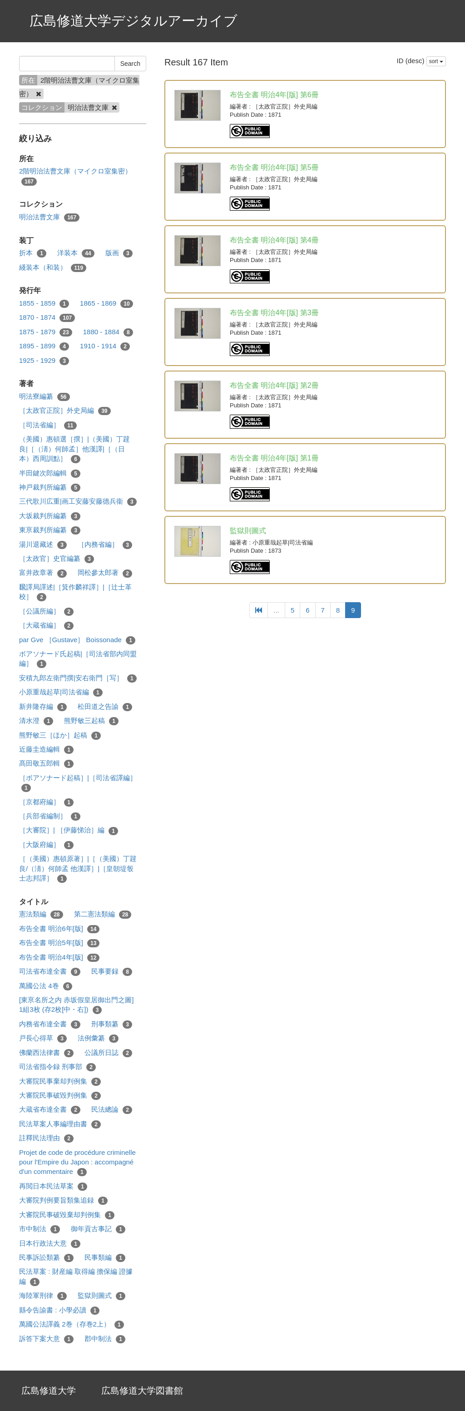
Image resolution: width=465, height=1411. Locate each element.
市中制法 (39, 1229)
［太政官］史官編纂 (56, 558)
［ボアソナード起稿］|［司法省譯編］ (78, 783)
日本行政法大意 (49, 1243)
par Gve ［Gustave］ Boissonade (77, 640)
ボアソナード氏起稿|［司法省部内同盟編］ (78, 659)
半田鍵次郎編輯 (49, 473)
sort (436, 61)
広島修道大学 (48, 1391)
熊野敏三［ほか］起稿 (60, 735)
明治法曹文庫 (49, 217)
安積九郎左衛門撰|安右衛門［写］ (78, 678)
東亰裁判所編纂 (49, 530)
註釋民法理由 (46, 1138)
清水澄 (36, 721)
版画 (119, 253)
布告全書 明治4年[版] (59, 957)
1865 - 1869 (106, 303)
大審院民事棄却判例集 (60, 1081)
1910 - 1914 (105, 346)
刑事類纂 (111, 1024)
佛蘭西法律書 (46, 1053)
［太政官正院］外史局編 (65, 410)
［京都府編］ (46, 802)
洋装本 (75, 253)
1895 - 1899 (44, 346)
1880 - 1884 (108, 332)
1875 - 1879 (45, 332)
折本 (32, 253)
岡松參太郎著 (105, 573)
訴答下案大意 (46, 1339)
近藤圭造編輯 (46, 749)
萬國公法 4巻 (45, 986)
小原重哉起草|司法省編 (61, 692)
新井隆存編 (43, 707)
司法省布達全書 (49, 971)
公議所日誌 (108, 1053)
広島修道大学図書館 (142, 1391)
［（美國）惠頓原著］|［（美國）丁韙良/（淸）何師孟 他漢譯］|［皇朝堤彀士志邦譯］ (78, 869)
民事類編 (104, 1257)
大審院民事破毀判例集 (60, 1095)
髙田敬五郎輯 (46, 763)
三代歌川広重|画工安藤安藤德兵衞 (78, 501)
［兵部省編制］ (49, 816)
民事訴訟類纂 (46, 1257)
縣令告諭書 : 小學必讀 (59, 1310)
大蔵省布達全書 (49, 1109)
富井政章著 (43, 573)
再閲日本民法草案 (53, 1186)
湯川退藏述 (43, 544)
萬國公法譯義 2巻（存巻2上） (71, 1324)
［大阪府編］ (46, 845)
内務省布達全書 (49, 1024)
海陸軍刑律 (43, 1296)
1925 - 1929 (44, 360)
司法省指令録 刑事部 (57, 1067)
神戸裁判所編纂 (49, 487)
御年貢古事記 (98, 1229)
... (276, 610)
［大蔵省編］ (46, 625)
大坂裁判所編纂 (49, 516)
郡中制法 (104, 1339)
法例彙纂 (98, 1038)
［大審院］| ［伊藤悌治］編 (68, 830)
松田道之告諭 (105, 707)
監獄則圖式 (101, 1296)
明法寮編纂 (44, 396)
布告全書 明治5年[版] (59, 943)
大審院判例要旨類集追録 (63, 1200)
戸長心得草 (43, 1038)
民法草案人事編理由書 (60, 1124)
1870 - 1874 (47, 317)
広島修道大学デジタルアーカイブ (133, 20)
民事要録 (111, 971)
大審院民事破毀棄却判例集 (66, 1215)
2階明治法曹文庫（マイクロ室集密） (75, 176)
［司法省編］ (48, 425)
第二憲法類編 (103, 914)
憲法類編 (41, 914)
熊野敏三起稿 (91, 721)
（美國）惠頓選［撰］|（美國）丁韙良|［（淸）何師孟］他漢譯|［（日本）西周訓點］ (74, 449)
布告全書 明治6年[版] (59, 929)
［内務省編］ (105, 544)
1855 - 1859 (44, 303)
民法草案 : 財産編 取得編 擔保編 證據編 (76, 1276)
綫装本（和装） (52, 267)
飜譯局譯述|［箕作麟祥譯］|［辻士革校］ (75, 592)
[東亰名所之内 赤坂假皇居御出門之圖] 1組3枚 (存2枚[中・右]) (76, 1005)
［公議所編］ (46, 611)
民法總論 (111, 1109)
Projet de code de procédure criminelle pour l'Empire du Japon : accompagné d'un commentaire (77, 1163)
